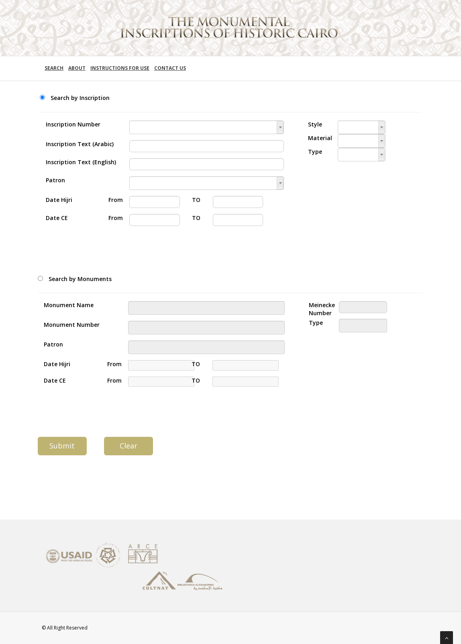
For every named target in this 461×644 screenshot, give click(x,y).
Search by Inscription (80, 98)
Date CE (57, 218)
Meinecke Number (318, 309)
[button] (280, 127)
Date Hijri (59, 200)
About (77, 68)
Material (317, 138)
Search (54, 68)
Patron (55, 180)
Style (315, 124)
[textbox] (206, 127)
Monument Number (72, 324)
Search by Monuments (80, 279)
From (112, 200)
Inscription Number (73, 124)
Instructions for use (119, 68)
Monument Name (69, 305)
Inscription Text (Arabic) (80, 144)
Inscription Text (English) (81, 162)
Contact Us (170, 68)
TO (196, 200)
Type (315, 151)
